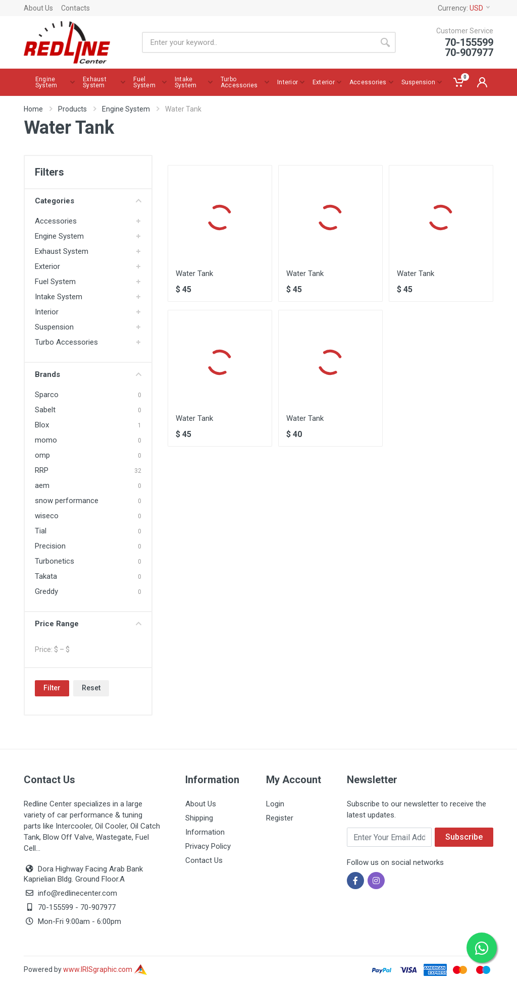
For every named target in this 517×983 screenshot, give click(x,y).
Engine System (126, 109)
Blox (42, 424)
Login (275, 803)
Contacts (75, 8)
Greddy (46, 591)
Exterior (47, 266)
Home (33, 109)
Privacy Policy (208, 846)
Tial (40, 530)
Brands (88, 374)
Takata (46, 576)
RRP (41, 470)
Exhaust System (61, 251)
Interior (47, 311)
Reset (91, 688)
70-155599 (55, 907)
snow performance (66, 500)
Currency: (464, 8)
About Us (38, 8)
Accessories (56, 221)
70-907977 (98, 907)
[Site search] (258, 42)
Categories (88, 200)
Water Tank (194, 273)
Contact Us (204, 860)
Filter (52, 688)
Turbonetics (54, 561)
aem (42, 485)
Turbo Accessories (66, 342)
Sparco (47, 394)
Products (72, 109)
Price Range (88, 623)
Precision (50, 546)
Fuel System (55, 281)
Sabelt (45, 409)
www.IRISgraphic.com (105, 969)
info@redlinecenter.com (77, 893)
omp (42, 455)
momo (46, 440)
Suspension (54, 327)
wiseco (47, 515)
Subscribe (464, 837)
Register (279, 818)
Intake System (58, 296)
